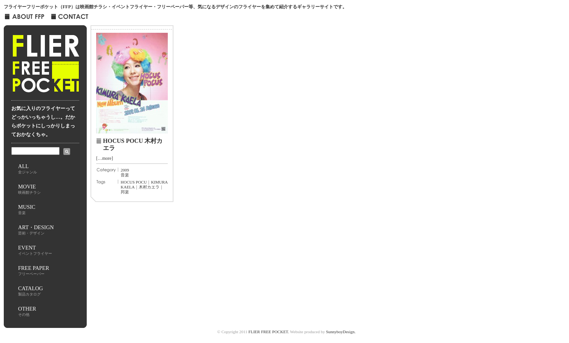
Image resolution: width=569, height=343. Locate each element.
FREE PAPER (33, 270)
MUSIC (26, 209)
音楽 (125, 175)
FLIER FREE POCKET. (268, 331)
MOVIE (29, 189)
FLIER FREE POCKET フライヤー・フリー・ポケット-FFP (45, 66)
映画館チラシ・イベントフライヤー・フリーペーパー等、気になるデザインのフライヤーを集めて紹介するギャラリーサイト (206, 6)
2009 (125, 170)
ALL (27, 168)
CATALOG (30, 290)
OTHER (27, 311)
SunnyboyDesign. (341, 331)
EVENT (35, 250)
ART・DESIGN (36, 229)
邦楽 (125, 192)
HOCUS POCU (134, 182)
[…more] (104, 158)
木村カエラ (149, 187)
